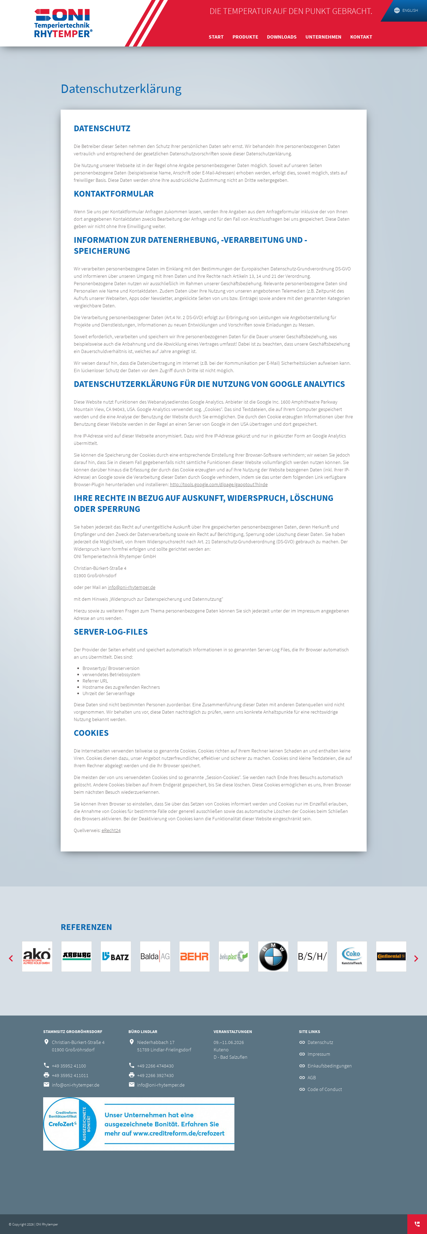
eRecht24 (111, 830)
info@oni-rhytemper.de (131, 587)
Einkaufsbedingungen (330, 1066)
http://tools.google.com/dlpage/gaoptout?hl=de (219, 484)
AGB (312, 1077)
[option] (37, 956)
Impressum (319, 1054)
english (410, 10)
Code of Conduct (325, 1089)
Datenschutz (320, 1042)
